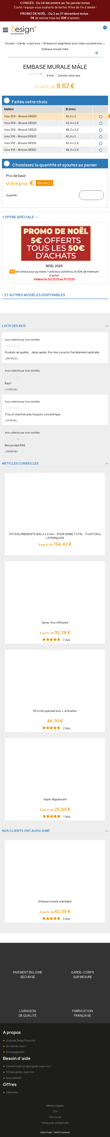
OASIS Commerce (62, 1132)
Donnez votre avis (69, 75)
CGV (55, 1111)
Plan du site (55, 1117)
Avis (50, 75)
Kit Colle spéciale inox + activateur (55, 710)
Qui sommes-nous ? (16, 1046)
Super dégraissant (55, 799)
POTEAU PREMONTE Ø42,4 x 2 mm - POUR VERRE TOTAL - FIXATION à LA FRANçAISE (55, 536)
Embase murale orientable (55, 901)
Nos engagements (14, 1052)
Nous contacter (13, 1078)
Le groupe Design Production (20, 1040)
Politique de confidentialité (55, 1123)
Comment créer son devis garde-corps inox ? (28, 1066)
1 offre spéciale (18, 217)
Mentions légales (55, 1105)
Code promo (11, 1092)
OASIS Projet (46, 1132)
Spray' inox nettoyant (55, 622)
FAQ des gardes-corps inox (19, 1072)
